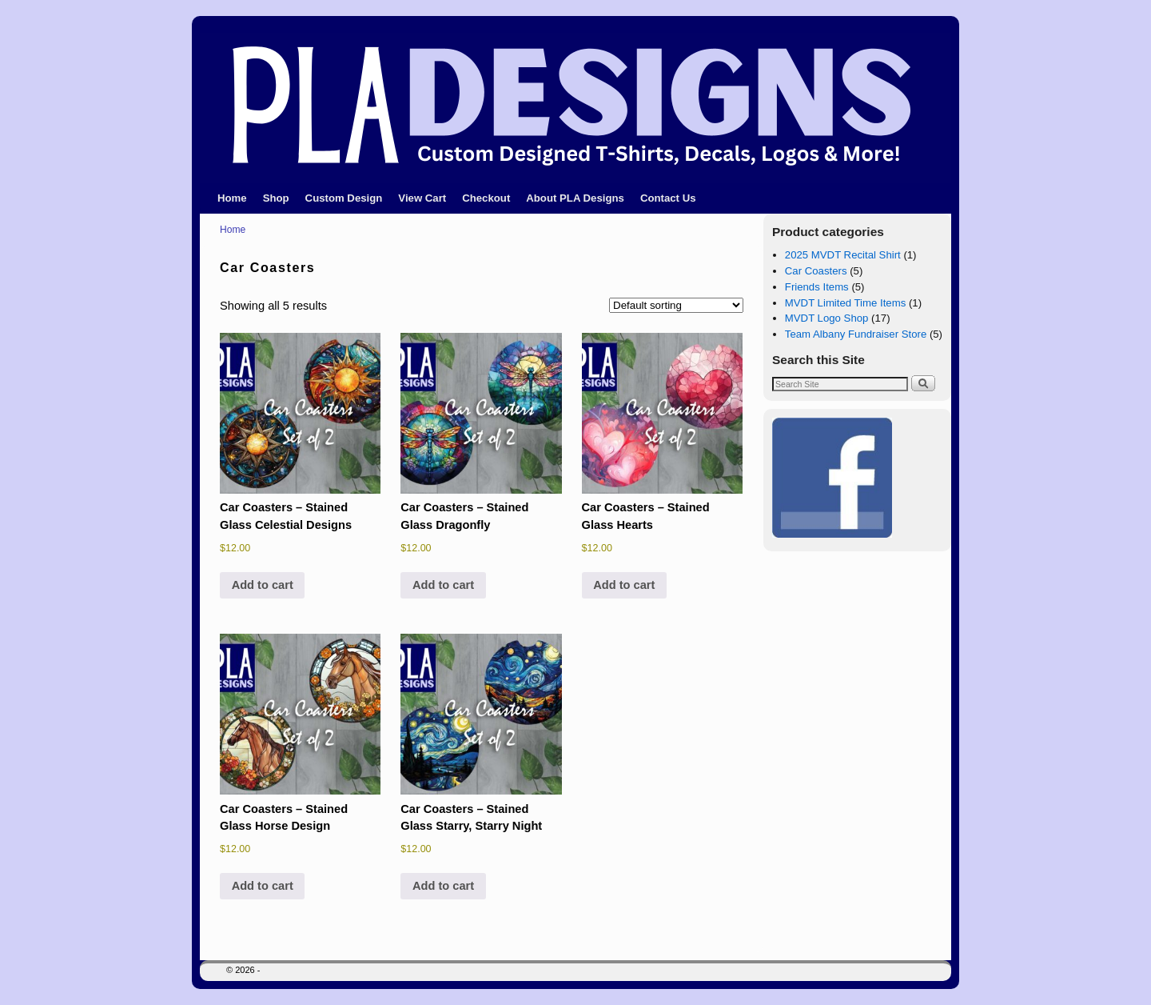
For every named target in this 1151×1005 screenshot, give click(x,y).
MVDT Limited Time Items (845, 303)
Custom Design (344, 198)
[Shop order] (676, 305)
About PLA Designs (575, 198)
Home (232, 198)
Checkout (486, 198)
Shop (276, 198)
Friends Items (817, 287)
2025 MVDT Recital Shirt (843, 255)
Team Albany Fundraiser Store (855, 334)
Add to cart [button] (262, 585)
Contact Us (668, 198)
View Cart (422, 198)
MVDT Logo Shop (827, 318)
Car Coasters (816, 271)
